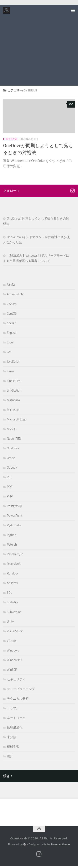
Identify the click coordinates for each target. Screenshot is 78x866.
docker (11, 323)
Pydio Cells (14, 525)
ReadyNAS (14, 564)
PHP (10, 496)
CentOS (12, 313)
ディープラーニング (21, 689)
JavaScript (13, 362)
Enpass (11, 333)
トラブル (13, 708)
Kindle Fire (13, 381)
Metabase (13, 400)
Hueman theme (60, 844)
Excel (10, 342)
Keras (10, 371)
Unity (10, 621)
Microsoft (13, 410)
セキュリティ (16, 679)
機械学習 (13, 747)
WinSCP (12, 670)
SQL (9, 593)
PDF (9, 487)
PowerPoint (14, 516)
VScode (12, 641)
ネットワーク (16, 718)
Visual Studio (15, 631)
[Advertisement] (39, 46)
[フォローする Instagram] (72, 190)
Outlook (12, 467)
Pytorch (12, 544)
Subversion (14, 612)
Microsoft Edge (17, 419)
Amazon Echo (16, 294)
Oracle (11, 458)
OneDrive (10, 139)
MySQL (11, 429)
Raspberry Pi (15, 554)
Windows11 (14, 660)
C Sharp (12, 304)
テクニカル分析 (18, 698)
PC (8, 477)
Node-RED (14, 439)
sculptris (12, 583)
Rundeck (12, 573)
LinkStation (14, 390)
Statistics (13, 602)
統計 (10, 756)
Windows (13, 650)
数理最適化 (14, 727)
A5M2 (11, 285)
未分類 (11, 737)
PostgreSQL (14, 506)
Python (11, 535)
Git (8, 352)
